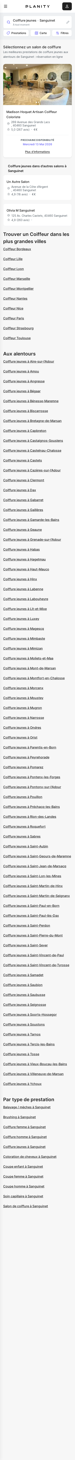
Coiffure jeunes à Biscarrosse (25, 411)
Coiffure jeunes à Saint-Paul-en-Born (31, 906)
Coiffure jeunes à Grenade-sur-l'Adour (32, 539)
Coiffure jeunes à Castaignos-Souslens (33, 441)
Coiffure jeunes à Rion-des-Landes (29, 817)
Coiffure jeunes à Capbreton (24, 431)
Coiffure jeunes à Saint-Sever (25, 945)
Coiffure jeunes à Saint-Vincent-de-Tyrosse (36, 965)
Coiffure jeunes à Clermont (23, 480)
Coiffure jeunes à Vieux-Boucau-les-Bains (35, 1064)
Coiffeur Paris (13, 318)
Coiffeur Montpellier (18, 289)
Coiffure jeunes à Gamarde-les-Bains (31, 520)
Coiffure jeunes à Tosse (21, 1054)
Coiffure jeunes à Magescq (23, 629)
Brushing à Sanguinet (19, 1117)
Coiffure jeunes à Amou (21, 371)
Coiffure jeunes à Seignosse (24, 1005)
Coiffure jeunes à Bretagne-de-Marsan (32, 421)
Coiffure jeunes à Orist (20, 737)
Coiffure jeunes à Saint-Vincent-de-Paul (33, 955)
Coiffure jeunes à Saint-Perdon (26, 925)
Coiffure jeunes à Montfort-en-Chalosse (34, 678)
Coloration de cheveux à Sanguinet (29, 1157)
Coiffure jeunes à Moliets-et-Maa (28, 658)
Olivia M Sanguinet (21, 210)
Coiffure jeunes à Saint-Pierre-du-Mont (33, 935)
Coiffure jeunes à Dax (19, 490)
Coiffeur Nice (13, 308)
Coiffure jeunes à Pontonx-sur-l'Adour (32, 787)
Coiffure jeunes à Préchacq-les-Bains (31, 807)
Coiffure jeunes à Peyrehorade (26, 757)
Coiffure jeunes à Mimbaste (24, 638)
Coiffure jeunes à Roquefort (24, 826)
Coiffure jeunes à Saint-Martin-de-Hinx (33, 886)
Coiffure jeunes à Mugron (22, 708)
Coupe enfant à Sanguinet (23, 1166)
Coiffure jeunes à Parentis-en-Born (29, 747)
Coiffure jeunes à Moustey (23, 698)
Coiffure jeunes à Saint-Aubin (25, 846)
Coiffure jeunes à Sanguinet (24, 1147)
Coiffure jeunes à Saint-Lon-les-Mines (32, 876)
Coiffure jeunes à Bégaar (22, 391)
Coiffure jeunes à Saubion (23, 985)
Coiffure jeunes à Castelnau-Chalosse (32, 450)
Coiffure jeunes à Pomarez (23, 767)
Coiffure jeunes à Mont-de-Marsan (29, 668)
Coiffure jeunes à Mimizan (23, 648)
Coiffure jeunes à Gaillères (23, 510)
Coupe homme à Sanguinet (23, 1186)
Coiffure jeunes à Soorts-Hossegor (30, 1014)
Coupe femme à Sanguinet (23, 1176)
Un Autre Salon (18, 182)
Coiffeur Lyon (13, 269)
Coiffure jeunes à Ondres (22, 728)
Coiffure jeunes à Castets (22, 460)
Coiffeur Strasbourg (18, 328)
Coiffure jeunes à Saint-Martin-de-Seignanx (36, 896)
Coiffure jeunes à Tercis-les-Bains (29, 1044)
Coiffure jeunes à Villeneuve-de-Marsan (33, 1074)
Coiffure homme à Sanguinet (25, 1137)
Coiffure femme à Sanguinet (24, 1127)
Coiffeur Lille (12, 259)
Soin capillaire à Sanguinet (23, 1196)
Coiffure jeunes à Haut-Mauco (26, 569)
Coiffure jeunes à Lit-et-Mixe (25, 609)
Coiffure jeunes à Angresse (24, 381)
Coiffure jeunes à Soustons (24, 1024)
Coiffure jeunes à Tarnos (22, 1034)
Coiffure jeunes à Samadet (23, 975)
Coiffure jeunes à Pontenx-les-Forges (31, 777)
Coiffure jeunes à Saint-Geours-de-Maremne (37, 856)
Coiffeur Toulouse (17, 338)
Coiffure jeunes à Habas (21, 549)
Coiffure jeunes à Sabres (22, 836)
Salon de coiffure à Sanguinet (25, 1206)
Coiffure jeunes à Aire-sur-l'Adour (28, 361)
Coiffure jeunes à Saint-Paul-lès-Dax (31, 916)
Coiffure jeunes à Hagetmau (24, 559)
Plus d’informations (37, 151)
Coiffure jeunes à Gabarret (23, 500)
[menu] (5, 6)
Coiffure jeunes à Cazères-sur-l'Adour (32, 470)
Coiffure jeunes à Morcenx (23, 688)
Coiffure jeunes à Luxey (21, 619)
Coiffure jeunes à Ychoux (22, 1084)
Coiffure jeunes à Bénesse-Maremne (30, 401)
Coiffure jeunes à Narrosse (23, 718)
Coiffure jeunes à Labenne (23, 589)
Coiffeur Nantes (15, 298)
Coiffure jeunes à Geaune (22, 530)
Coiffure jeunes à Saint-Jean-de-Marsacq (34, 866)
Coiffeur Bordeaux (17, 249)
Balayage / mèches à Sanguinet (27, 1107)
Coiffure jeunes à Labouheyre (25, 599)
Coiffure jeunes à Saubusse (24, 995)
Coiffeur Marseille (16, 279)
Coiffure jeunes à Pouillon (22, 797)
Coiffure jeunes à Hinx (20, 579)
